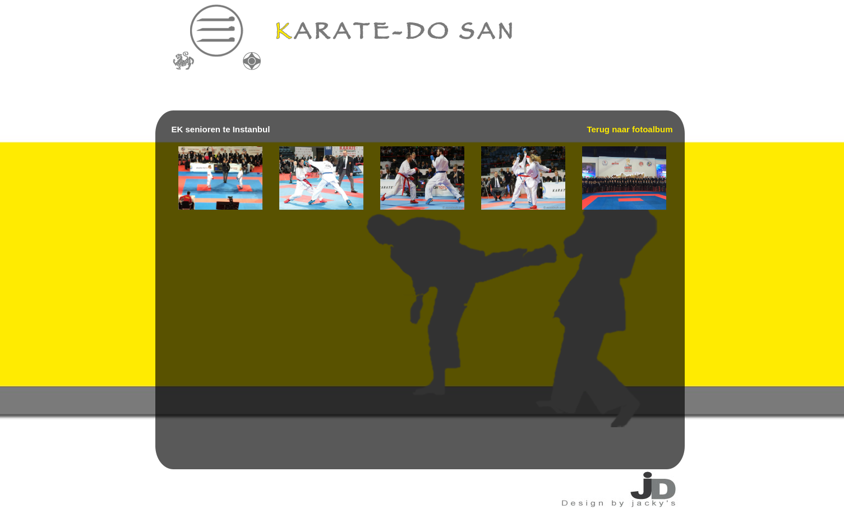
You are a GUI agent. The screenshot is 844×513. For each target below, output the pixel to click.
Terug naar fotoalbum (629, 129)
